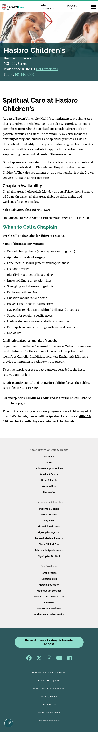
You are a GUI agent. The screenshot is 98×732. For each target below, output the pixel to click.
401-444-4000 (24, 74)
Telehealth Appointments (49, 550)
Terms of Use (49, 705)
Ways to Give (49, 486)
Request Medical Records (49, 538)
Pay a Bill (49, 520)
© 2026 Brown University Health (49, 673)
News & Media (49, 480)
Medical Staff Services (49, 590)
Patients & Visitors (49, 508)
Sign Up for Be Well (49, 556)
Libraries (49, 602)
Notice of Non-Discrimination (49, 689)
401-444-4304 (40, 210)
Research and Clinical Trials (49, 596)
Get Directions (47, 69)
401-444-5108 (80, 218)
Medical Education (49, 584)
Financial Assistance (49, 526)
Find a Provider (49, 514)
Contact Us (49, 492)
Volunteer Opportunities (49, 468)
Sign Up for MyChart (49, 532)
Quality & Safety (49, 474)
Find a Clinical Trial (49, 544)
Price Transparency (49, 713)
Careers (49, 462)
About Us (49, 456)
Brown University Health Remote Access (49, 642)
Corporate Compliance (49, 681)
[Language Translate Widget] (48, 6)
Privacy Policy (49, 697)
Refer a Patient (49, 573)
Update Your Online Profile (49, 614)
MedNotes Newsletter (49, 608)
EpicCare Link (49, 579)
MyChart (72, 6)
